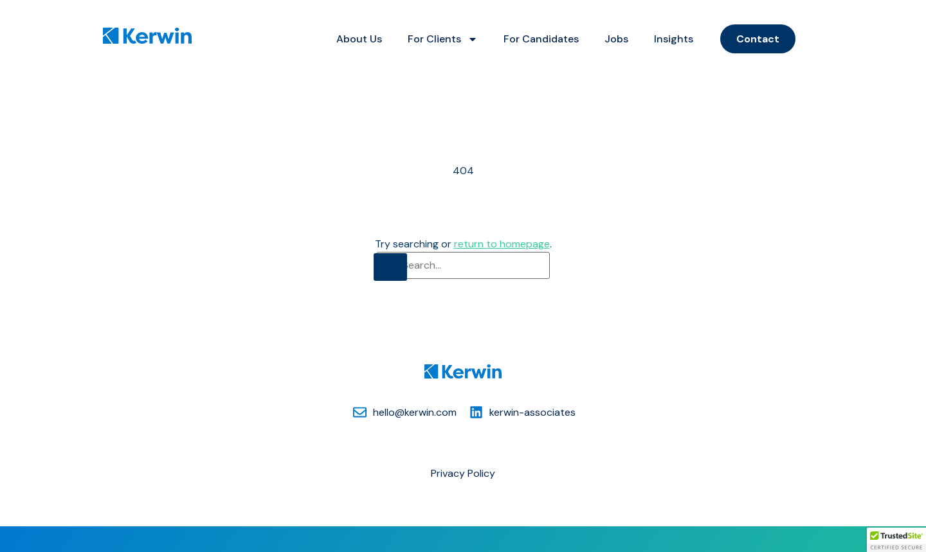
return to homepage (502, 244)
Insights (673, 39)
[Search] (390, 267)
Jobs (616, 39)
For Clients (443, 39)
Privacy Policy (463, 473)
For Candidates (541, 39)
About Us (359, 39)
